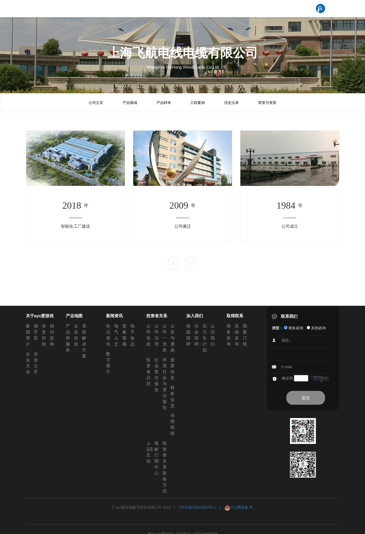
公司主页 (96, 103)
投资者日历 (148, 372)
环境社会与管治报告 (165, 384)
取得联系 (235, 316)
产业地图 (74, 316)
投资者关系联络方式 (165, 467)
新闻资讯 (114, 316)
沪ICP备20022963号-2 (197, 507)
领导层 (36, 332)
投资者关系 (156, 316)
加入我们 (194, 316)
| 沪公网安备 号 (234, 507)
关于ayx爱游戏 (40, 316)
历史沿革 (231, 103)
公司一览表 (165, 338)
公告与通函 (172, 338)
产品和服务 (68, 338)
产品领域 (130, 103)
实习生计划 (204, 338)
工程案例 (197, 103)
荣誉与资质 (267, 103)
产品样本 (164, 103)
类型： (277, 328)
